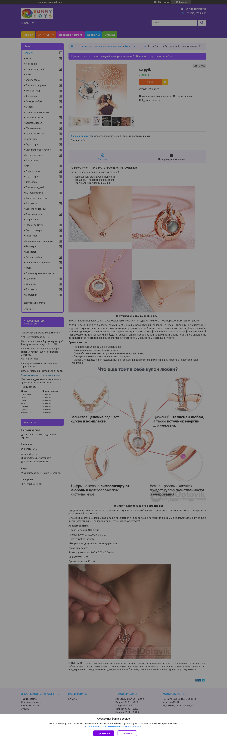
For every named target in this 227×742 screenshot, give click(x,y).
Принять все (103, 733)
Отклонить (127, 733)
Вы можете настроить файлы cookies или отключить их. (112, 726)
